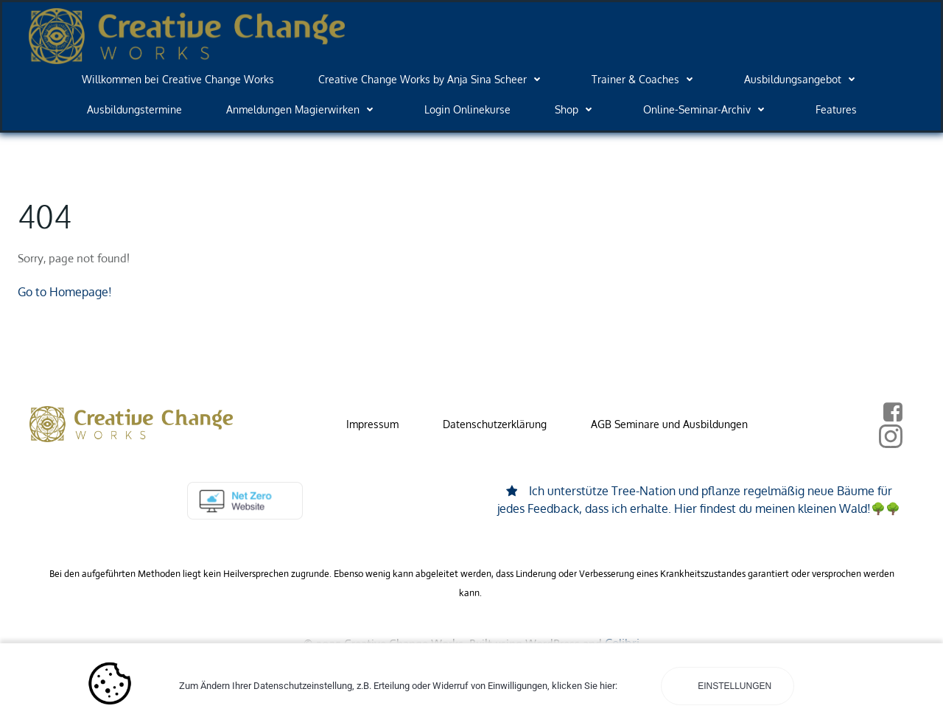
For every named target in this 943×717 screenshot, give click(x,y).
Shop (577, 109)
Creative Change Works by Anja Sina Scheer (432, 79)
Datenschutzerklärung (495, 424)
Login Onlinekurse (467, 109)
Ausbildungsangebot (803, 79)
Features (836, 109)
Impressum (372, 424)
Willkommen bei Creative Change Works (178, 79)
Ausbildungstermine (134, 109)
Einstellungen (733, 686)
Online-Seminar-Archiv (707, 109)
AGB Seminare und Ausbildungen (669, 424)
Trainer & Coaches (646, 79)
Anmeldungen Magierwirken (303, 109)
